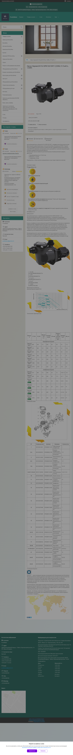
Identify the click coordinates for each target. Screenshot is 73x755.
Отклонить (43, 750)
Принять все (32, 750)
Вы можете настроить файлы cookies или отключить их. (36, 747)
